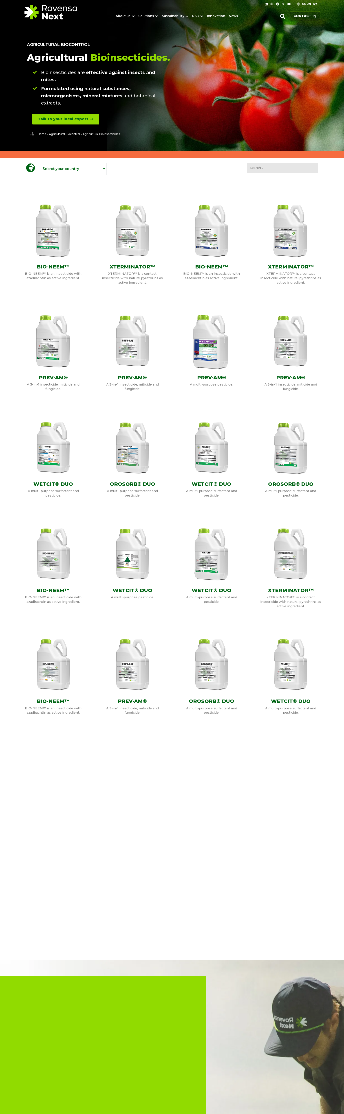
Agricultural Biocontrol (58, 44)
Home (42, 134)
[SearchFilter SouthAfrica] (282, 168)
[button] (282, 16)
